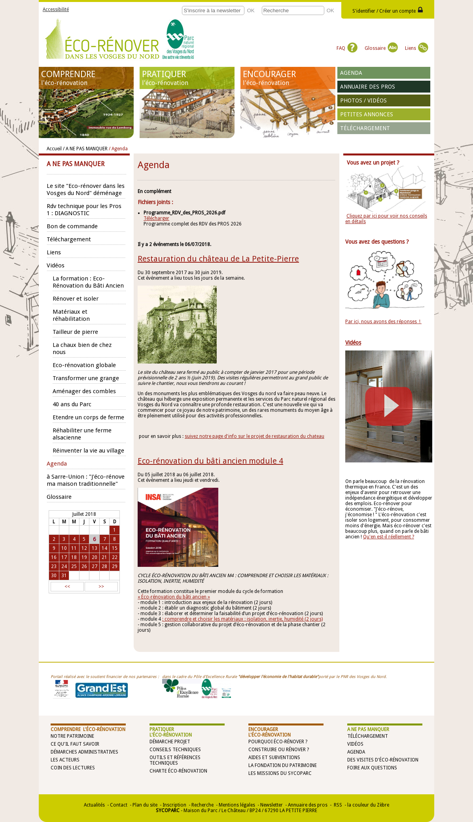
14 (104, 548)
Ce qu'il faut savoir (75, 744)
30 (54, 575)
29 (114, 566)
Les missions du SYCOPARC (280, 773)
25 (74, 566)
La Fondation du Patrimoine (282, 765)
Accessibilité (56, 9)
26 (84, 566)
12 (84, 548)
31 (64, 575)
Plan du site (144, 805)
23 (54, 566)
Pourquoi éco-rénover (276, 741)
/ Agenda (118, 149)
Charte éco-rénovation (178, 771)
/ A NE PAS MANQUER (85, 149)
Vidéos (355, 744)
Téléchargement (365, 128)
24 (64, 566)
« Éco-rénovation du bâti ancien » (174, 597)
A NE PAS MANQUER (368, 729)
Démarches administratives (84, 752)
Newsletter (271, 805)
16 (54, 557)
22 (114, 557)
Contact (118, 805)
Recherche (202, 805)
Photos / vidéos (363, 100)
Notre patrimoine (72, 736)
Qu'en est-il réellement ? (388, 537)
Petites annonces (366, 114)
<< (67, 586)
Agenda (351, 73)
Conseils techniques (175, 749)
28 (104, 566)
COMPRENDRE (86, 78)
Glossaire (381, 48)
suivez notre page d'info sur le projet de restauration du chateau (254, 436)
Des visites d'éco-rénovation (382, 760)
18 (74, 557)
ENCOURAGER (288, 78)
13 (94, 548)
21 (104, 557)
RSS (337, 805)
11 (74, 548)
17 (64, 557)
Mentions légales (237, 805)
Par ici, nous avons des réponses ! (383, 321)
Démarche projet (169, 741)
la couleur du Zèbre (368, 805)
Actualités (94, 805)
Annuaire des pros (367, 86)
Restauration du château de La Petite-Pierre (218, 258)
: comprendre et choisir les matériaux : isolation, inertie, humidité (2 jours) (242, 619)
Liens (416, 48)
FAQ (347, 48)
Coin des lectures (73, 768)
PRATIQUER (187, 78)
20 (94, 557)
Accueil (54, 149)
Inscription (174, 805)
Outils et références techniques (175, 760)
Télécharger (156, 218)
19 (84, 557)
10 (64, 548)
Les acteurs (65, 760)
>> (101, 586)
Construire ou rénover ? (278, 749)
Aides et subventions (274, 757)
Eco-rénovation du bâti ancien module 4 (210, 461)
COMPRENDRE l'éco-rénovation (88, 729)
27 (94, 566)
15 (114, 548)
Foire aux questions (372, 768)
